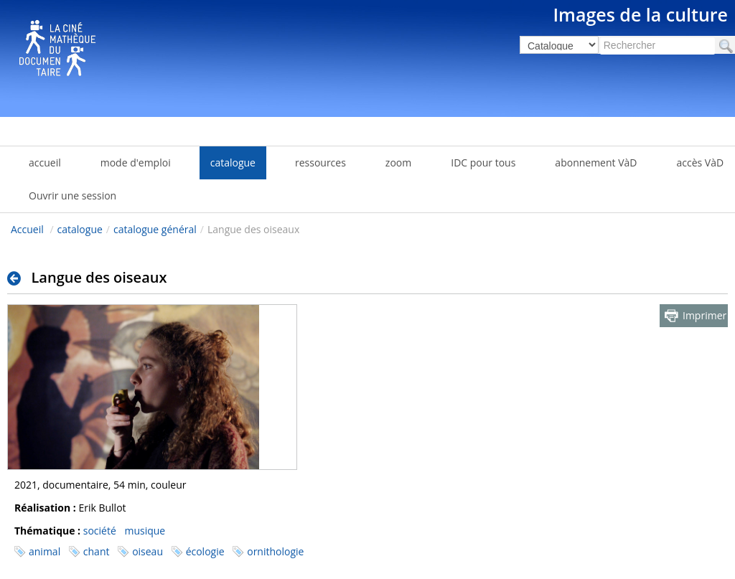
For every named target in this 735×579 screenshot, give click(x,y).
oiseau (147, 551)
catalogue (80, 229)
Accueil (27, 229)
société (99, 530)
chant (96, 551)
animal (44, 551)
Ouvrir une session (72, 195)
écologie (205, 551)
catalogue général (155, 229)
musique (144, 530)
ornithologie (275, 551)
